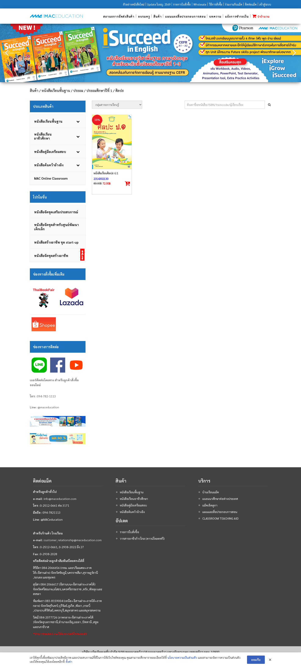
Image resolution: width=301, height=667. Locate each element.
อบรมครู (144, 16)
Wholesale (199, 4)
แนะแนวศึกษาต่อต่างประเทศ (220, 499)
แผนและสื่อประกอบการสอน (185, 16)
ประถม (78, 90)
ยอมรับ (256, 659)
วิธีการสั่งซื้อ (215, 4)
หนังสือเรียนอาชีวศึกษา (134, 499)
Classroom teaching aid (220, 518)
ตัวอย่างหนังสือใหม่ (133, 4)
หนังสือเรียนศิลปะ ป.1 (106, 173)
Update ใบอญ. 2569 (158, 4)
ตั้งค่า (69, 661)
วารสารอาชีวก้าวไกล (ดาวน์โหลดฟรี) (142, 539)
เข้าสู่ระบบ (265, 4)
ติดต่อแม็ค (251, 4)
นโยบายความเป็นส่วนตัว (182, 657)
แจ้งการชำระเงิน (237, 16)
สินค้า (157, 16)
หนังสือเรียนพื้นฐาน (55, 90)
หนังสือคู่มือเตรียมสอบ (133, 505)
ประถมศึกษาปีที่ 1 (99, 90)
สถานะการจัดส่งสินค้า (118, 16)
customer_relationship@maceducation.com (73, 540)
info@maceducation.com (60, 499)
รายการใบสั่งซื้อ (182, 4)
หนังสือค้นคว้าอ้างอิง (132, 512)
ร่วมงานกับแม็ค (233, 4)
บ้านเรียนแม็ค (210, 492)
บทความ (215, 16)
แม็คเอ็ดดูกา (209, 505)
